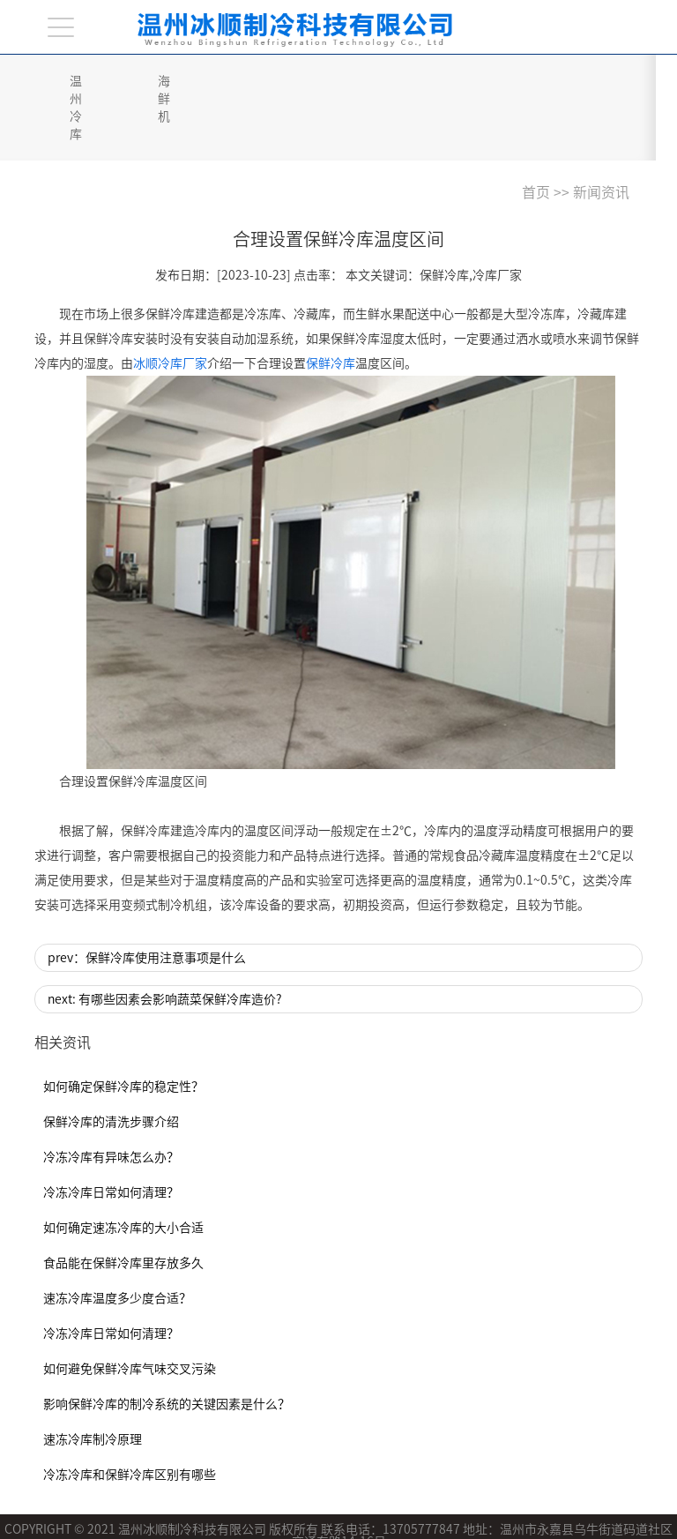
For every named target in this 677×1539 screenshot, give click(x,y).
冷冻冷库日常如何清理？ (111, 1139)
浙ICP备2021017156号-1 (172, 1512)
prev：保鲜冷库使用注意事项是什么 (147, 905)
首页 (536, 139)
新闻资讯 (601, 139)
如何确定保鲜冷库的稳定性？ (123, 1033)
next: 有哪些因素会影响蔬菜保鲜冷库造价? (165, 946)
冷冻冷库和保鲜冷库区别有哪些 (129, 1422)
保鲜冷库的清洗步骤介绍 (111, 1069)
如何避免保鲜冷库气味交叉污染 (129, 1316)
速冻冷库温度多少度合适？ (117, 1245)
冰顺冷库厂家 (170, 310)
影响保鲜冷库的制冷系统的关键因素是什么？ (166, 1351)
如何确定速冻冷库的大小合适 (123, 1175)
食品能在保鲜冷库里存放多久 (123, 1210)
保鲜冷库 (330, 310)
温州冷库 (94, 81)
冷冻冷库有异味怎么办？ (111, 1104)
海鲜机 (208, 81)
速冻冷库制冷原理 (92, 1386)
